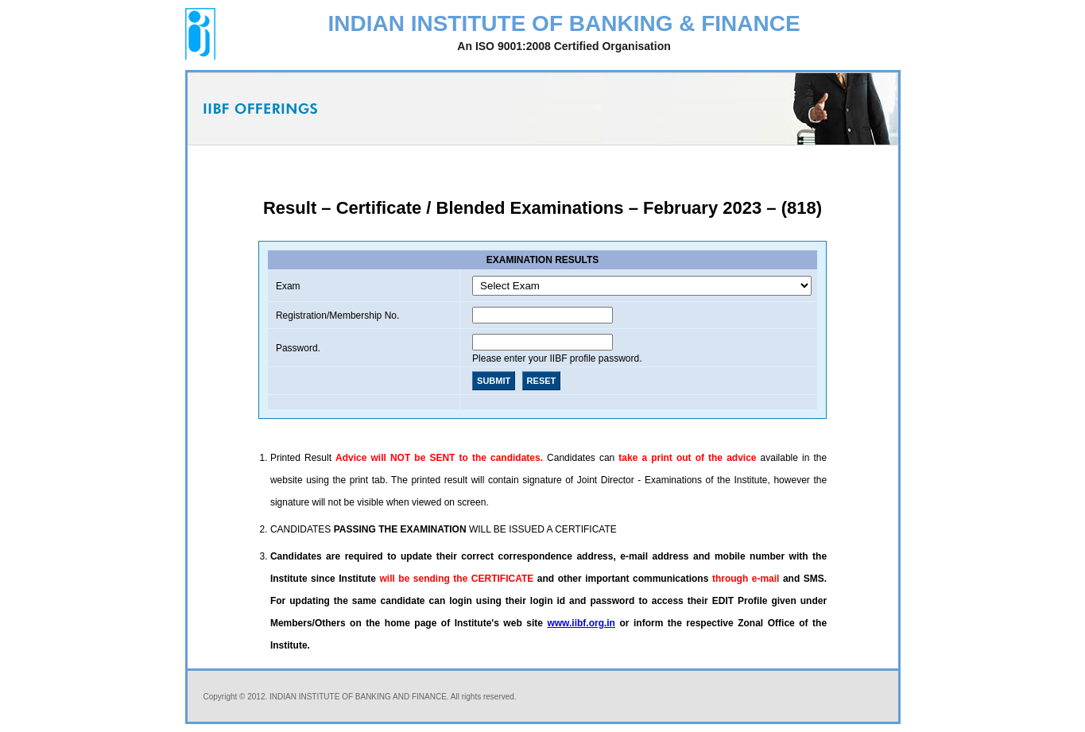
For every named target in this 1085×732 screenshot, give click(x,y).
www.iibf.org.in (581, 623)
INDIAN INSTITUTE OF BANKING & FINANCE (563, 33)
